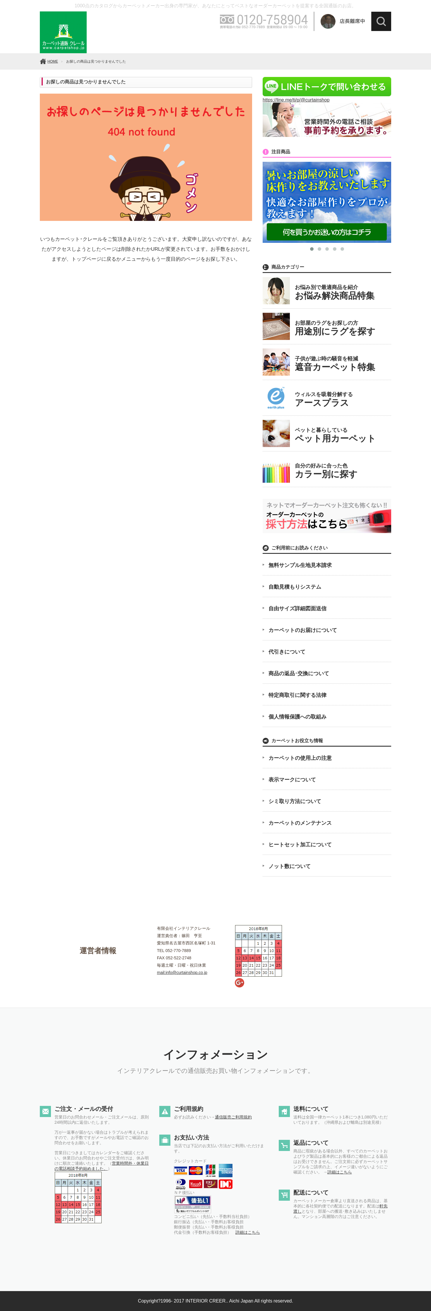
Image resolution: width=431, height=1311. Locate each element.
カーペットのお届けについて (302, 630)
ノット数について (289, 866)
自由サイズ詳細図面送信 (297, 608)
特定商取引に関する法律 (297, 695)
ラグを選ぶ (372, 42)
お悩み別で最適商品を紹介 (334, 292)
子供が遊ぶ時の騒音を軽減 (335, 364)
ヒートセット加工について (300, 845)
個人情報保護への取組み (297, 717)
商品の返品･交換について (298, 673)
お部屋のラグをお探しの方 (335, 328)
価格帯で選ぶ (181, 42)
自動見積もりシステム (294, 587)
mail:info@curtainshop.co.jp (182, 972)
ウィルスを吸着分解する (324, 399)
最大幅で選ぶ (334, 42)
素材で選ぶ (220, 42)
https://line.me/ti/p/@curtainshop (327, 97)
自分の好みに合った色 (326, 471)
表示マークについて (292, 780)
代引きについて (286, 652)
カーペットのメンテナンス (300, 823)
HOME (52, 61)
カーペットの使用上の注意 (300, 758)
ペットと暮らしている (335, 435)
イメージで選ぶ (296, 42)
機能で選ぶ (258, 42)
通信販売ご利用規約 (233, 1117)
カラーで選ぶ (143, 42)
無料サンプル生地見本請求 (300, 565)
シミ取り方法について (294, 801)
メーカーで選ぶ (105, 42)
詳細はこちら (247, 1232)
